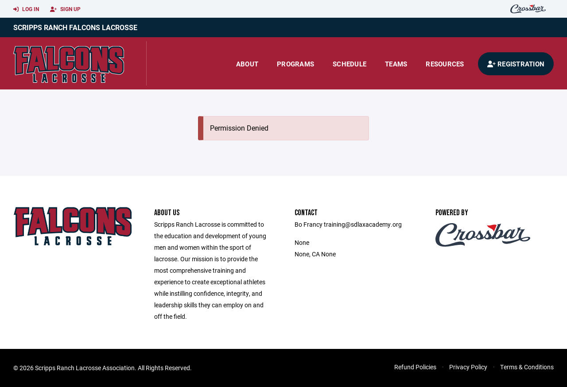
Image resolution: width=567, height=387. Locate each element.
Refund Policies (415, 367)
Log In (26, 9)
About (247, 63)
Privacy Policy (468, 367)
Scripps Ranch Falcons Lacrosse (75, 27)
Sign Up (65, 9)
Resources (445, 63)
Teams (396, 63)
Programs (295, 63)
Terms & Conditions (527, 367)
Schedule (349, 63)
